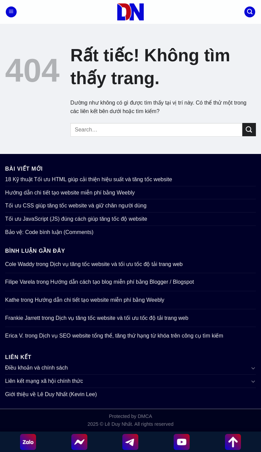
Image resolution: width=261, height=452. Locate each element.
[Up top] (233, 442)
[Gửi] (249, 129)
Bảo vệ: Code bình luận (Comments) (49, 232)
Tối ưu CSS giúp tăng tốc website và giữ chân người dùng (75, 205)
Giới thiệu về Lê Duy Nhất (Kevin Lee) (51, 394)
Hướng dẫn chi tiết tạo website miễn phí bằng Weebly (70, 193)
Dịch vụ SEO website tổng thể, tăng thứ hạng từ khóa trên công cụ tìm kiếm (131, 336)
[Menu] (11, 12)
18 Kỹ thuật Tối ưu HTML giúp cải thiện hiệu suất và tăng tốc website (88, 179)
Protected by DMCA (130, 416)
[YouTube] (181, 442)
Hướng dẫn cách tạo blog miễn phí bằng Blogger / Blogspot (122, 282)
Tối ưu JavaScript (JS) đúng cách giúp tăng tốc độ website (76, 219)
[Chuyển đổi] (253, 368)
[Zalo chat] (28, 442)
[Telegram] (130, 442)
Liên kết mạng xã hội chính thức (44, 381)
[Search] (249, 12)
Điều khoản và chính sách (36, 368)
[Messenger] (79, 442)
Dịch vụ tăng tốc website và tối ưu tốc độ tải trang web (116, 264)
